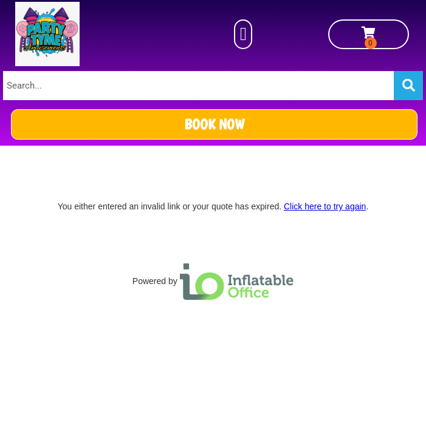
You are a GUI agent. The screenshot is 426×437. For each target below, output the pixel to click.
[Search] (408, 85)
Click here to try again (325, 206)
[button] (243, 34)
